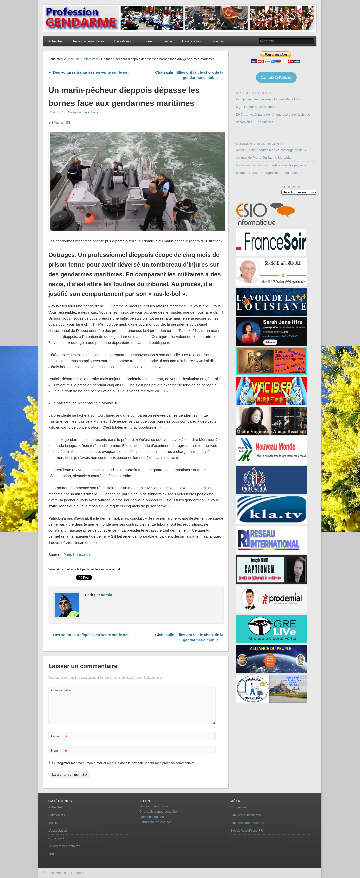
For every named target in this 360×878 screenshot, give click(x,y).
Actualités (55, 41)
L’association (191, 41)
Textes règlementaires (88, 41)
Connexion (238, 807)
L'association (57, 830)
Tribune (146, 41)
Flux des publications (245, 815)
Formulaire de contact (155, 822)
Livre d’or (217, 41)
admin (106, 595)
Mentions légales (152, 817)
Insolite (167, 41)
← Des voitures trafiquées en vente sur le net (88, 72)
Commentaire (60, 690)
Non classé (56, 838)
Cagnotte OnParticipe (276, 77)
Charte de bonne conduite (158, 811)
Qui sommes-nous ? (154, 806)
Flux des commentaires (247, 823)
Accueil (73, 59)
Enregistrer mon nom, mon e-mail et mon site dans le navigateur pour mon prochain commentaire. (125, 763)
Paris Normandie (77, 554)
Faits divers (122, 41)
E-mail (59, 736)
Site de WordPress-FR (246, 830)
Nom (59, 750)
